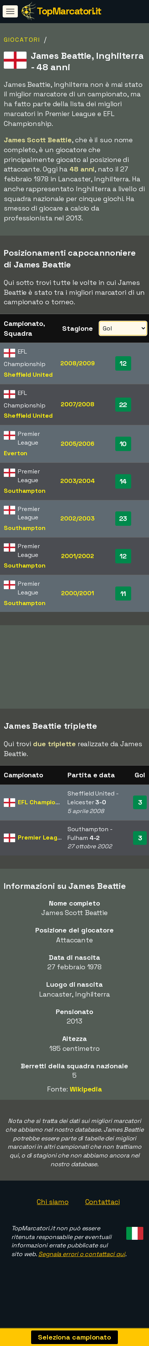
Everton (15, 453)
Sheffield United (28, 375)
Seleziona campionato (74, 1337)
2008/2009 (77, 363)
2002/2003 (77, 518)
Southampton (24, 491)
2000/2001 (77, 593)
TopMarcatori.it (69, 11)
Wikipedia (86, 1098)
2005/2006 (77, 444)
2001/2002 (77, 556)
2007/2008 (77, 404)
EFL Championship (44, 811)
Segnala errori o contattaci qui (81, 1263)
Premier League (41, 847)
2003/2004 (77, 481)
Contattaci (102, 1211)
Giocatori (22, 40)
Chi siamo (52, 1211)
